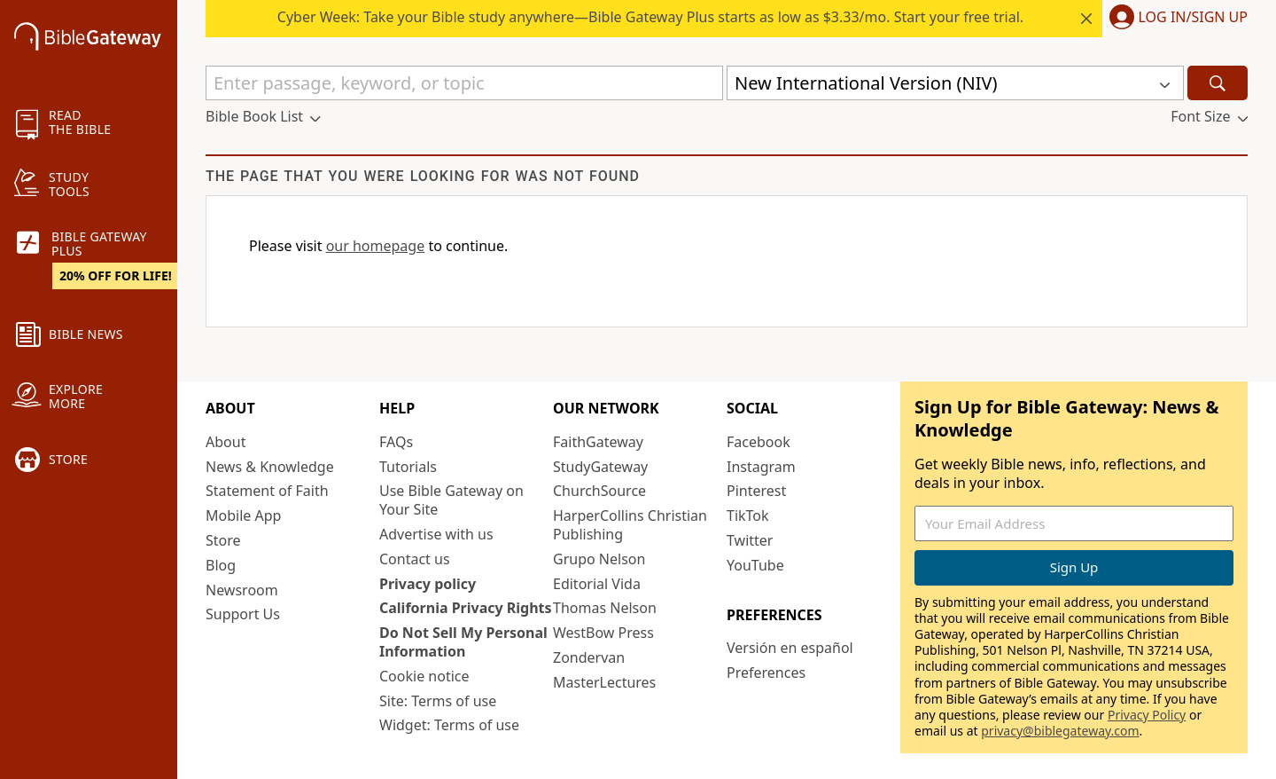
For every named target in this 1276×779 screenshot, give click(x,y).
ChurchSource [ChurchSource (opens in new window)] (599, 490)
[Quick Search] (464, 83)
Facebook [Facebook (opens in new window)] (758, 442)
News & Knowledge (270, 466)
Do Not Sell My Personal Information (463, 642)
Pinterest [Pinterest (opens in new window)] (756, 490)
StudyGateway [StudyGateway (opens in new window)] (600, 466)
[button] (1175, 18)
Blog (221, 565)
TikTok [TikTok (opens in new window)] (748, 515)
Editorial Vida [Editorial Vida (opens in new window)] (597, 584)
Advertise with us (436, 534)
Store (223, 540)
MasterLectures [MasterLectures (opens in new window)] (604, 682)
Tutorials (408, 466)
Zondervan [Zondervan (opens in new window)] (589, 657)
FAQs (396, 442)
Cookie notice (424, 676)
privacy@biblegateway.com (1060, 730)
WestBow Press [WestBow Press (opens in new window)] (603, 632)
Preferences (766, 672)
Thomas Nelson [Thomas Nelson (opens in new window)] (605, 608)
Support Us (243, 614)
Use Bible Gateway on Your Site (451, 500)
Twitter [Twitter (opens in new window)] (750, 540)
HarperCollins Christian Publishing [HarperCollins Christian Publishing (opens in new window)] (630, 525)
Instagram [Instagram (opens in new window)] (761, 466)
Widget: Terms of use (449, 725)
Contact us (414, 559)
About (225, 442)
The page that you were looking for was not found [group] (423, 176)
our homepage (375, 246)
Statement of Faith (267, 490)
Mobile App (243, 515)
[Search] (1217, 83)
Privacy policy (427, 584)
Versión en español (790, 647)
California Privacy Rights (465, 608)
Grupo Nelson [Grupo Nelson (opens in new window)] (599, 559)
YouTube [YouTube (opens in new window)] (755, 565)
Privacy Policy (1147, 714)
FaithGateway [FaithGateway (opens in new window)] (598, 442)
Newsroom (242, 590)
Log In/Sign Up (1193, 18)
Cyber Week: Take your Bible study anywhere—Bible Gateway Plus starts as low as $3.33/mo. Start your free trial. (650, 17)
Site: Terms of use (437, 701)
